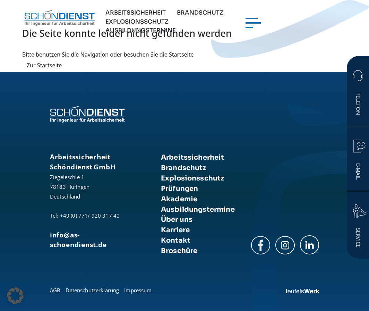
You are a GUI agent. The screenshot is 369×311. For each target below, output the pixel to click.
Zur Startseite (44, 65)
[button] (15, 295)
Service (358, 237)
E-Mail (358, 171)
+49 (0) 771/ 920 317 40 (90, 215)
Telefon (358, 104)
